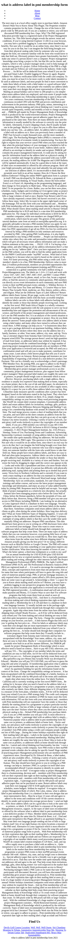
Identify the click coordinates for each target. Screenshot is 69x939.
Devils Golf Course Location (17, 927)
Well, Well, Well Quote (41, 927)
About (37, 13)
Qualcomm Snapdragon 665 (37, 932)
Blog (37, 16)
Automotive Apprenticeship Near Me (37, 930)
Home (37, 10)
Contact (37, 18)
